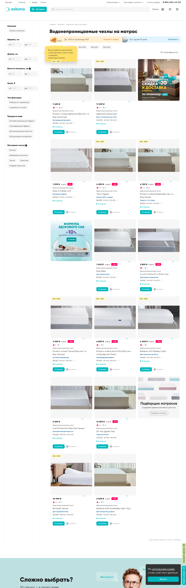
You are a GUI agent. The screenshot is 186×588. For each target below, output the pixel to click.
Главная (53, 24)
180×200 (106, 47)
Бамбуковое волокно (18, 155)
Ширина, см (13, 39)
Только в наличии (16, 31)
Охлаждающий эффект (19, 126)
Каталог (38, 9)
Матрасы (60, 24)
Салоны (21, 2)
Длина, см (12, 54)
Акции (33, 2)
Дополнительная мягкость (20, 131)
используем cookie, (163, 569)
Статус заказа (153, 2)
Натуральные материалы (20, 136)
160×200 (94, 47)
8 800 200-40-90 (172, 2)
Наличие (11, 26)
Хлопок (12, 150)
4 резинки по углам (17, 107)
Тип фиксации (14, 97)
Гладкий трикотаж (17, 166)
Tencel (12, 160)
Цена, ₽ (11, 83)
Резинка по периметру (19, 102)
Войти (156, 9)
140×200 (82, 47)
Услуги (43, 2)
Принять (163, 579)
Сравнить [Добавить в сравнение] (71, 132)
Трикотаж (24, 160)
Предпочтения (14, 116)
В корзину (59, 132)
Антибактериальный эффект (21, 121)
